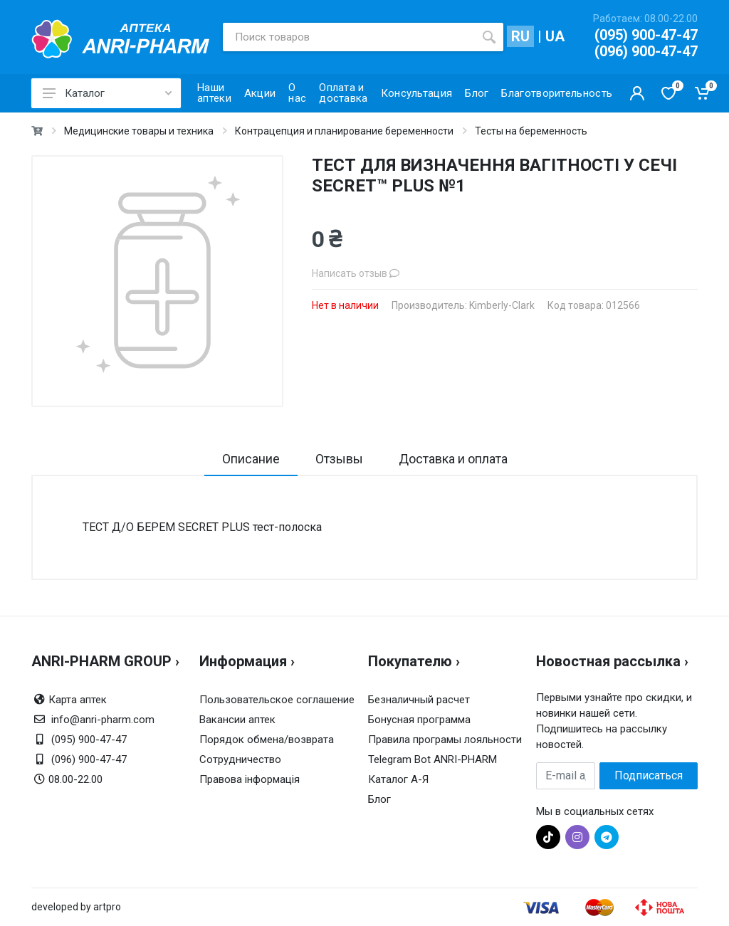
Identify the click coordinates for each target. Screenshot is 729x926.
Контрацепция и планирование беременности (344, 131)
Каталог (107, 93)
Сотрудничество (240, 759)
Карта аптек (77, 699)
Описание (251, 458)
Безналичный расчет (419, 699)
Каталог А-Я (398, 779)
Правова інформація (249, 779)
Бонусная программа (419, 719)
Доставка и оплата (453, 458)
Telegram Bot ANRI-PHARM (432, 759)
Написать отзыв (355, 273)
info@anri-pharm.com (102, 719)
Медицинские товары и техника (139, 131)
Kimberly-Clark (502, 305)
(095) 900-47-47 (646, 34)
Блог (379, 799)
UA (555, 36)
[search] (489, 37)
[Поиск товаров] (349, 37)
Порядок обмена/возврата (266, 739)
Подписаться (648, 775)
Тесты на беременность (531, 131)
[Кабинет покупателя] (637, 93)
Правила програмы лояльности (445, 739)
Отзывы (339, 458)
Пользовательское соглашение (277, 699)
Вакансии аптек (237, 719)
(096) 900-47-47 (646, 51)
